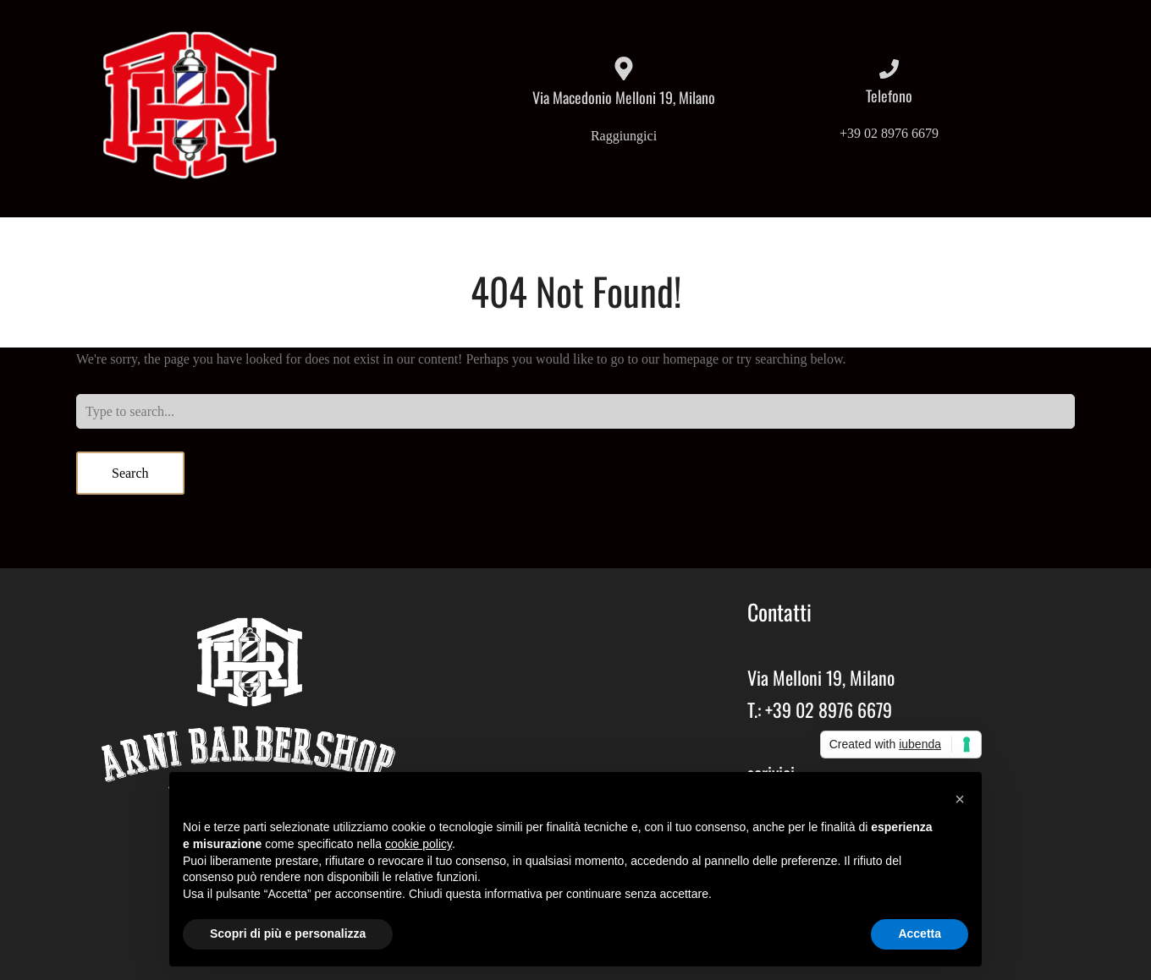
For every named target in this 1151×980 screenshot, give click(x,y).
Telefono (889, 96)
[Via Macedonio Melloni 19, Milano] (624, 68)
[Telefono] (889, 69)
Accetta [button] (919, 933)
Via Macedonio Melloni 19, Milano (623, 97)
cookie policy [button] (418, 844)
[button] (959, 799)
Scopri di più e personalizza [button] (288, 933)
